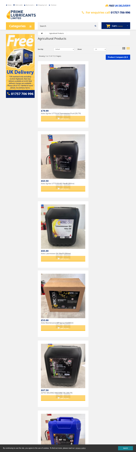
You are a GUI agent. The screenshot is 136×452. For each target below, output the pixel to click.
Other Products (76, 391)
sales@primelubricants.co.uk (77, 426)
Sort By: (40, 49)
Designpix (88, 432)
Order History (107, 383)
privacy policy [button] (80, 448)
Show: (80, 49)
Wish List (106, 387)
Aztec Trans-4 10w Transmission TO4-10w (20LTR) (50, 245)
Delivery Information (14, 379)
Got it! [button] (125, 448)
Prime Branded (76, 379)
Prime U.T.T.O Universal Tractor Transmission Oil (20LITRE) (83, 346)
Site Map (42, 387)
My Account (106, 379)
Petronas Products (77, 383)
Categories (17, 26)
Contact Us (43, 379)
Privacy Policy (12, 383)
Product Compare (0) (118, 57)
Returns (42, 383)
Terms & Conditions (14, 387)
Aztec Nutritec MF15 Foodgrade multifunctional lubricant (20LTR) (115, 144)
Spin (100, 432)
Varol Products (76, 387)
